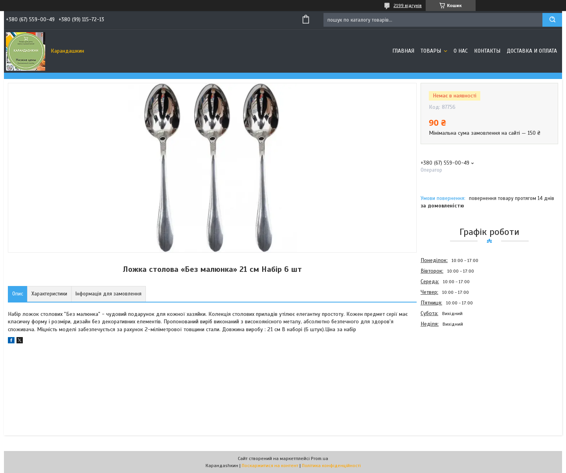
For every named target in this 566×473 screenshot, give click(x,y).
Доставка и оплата (532, 51)
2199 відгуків (407, 5)
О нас (461, 51)
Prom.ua (319, 458)
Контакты (487, 51)
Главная (403, 51)
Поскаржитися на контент (270, 465)
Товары (432, 51)
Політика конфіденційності (331, 465)
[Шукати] (552, 20)
